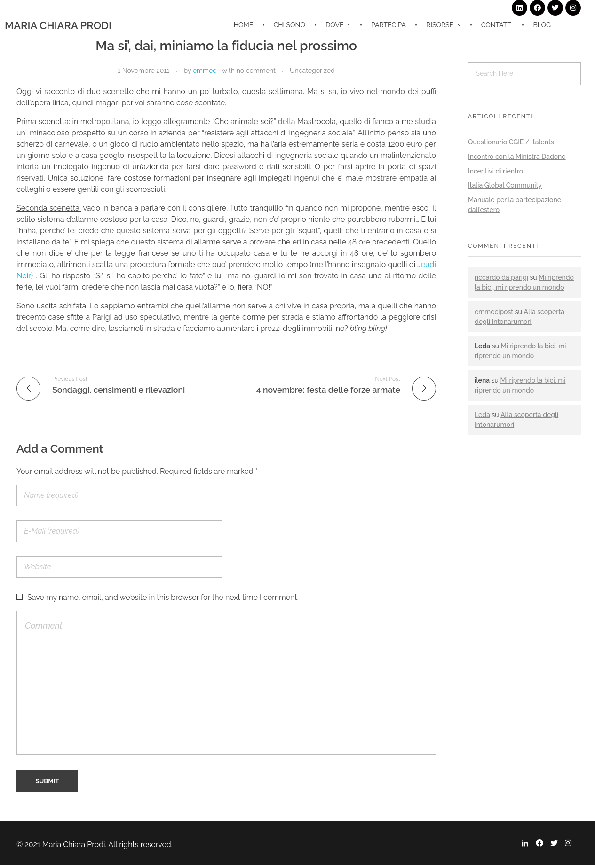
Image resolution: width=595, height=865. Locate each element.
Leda (482, 414)
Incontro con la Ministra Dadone (517, 156)
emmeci (205, 70)
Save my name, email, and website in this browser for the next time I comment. (163, 597)
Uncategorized (312, 70)
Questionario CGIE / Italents (511, 142)
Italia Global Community (505, 185)
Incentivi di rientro (495, 171)
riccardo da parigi (501, 277)
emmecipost (494, 311)
